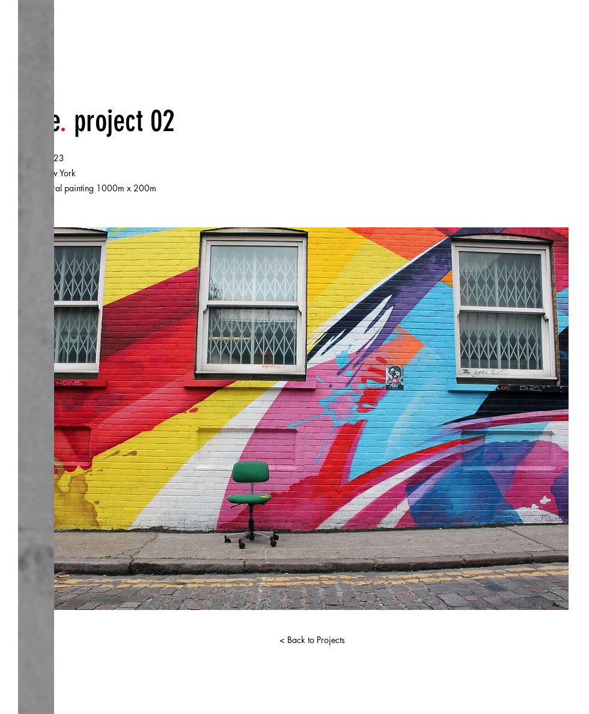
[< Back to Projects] (312, 640)
